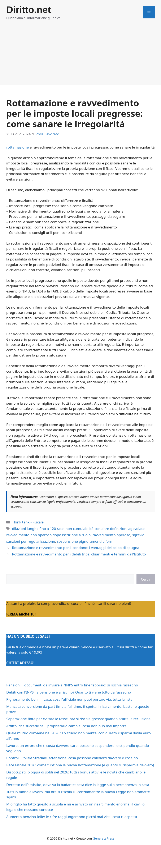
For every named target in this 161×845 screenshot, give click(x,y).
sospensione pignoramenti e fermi (85, 541)
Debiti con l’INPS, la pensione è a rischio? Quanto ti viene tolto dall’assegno (68, 692)
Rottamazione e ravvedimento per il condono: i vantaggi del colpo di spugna (75, 547)
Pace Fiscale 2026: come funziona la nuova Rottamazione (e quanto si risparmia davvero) (80, 765)
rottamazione (17, 147)
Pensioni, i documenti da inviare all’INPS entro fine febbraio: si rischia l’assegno (72, 685)
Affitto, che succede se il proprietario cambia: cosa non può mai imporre (66, 725)
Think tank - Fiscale (28, 522)
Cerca (145, 579)
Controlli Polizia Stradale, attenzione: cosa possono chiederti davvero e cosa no (72, 757)
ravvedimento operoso (111, 534)
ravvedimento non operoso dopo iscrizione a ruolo (48, 534)
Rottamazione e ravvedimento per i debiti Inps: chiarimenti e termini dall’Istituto (79, 554)
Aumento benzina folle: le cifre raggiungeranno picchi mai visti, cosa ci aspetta (71, 816)
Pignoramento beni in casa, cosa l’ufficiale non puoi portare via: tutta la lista (69, 699)
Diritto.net (28, 9)
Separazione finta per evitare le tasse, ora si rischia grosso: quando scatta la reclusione (78, 718)
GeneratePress (103, 838)
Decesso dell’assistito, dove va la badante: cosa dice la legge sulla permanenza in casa (77, 784)
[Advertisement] (80, 56)
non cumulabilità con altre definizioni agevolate (104, 528)
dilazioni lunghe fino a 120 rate (38, 528)
